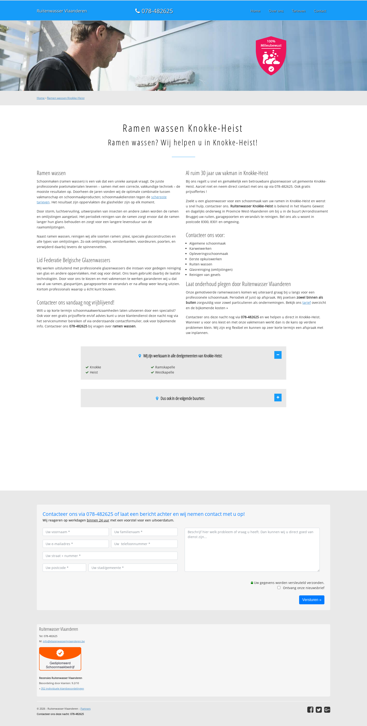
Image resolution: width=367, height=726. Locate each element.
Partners (86, 708)
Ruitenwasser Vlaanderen (62, 11)
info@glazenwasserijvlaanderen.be (64, 641)
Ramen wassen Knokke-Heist (65, 98)
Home (41, 98)
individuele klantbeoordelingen (62, 688)
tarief (306, 302)
